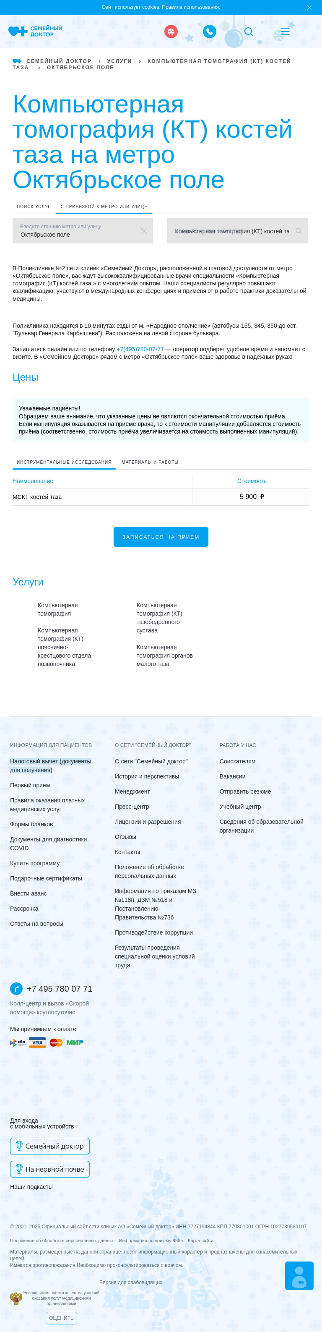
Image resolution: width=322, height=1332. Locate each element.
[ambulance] (171, 31)
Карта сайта (200, 1240)
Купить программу (35, 863)
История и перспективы (147, 776)
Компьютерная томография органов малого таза (165, 655)
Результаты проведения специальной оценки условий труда (155, 956)
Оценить (61, 1318)
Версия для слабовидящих (86, 1282)
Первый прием (30, 785)
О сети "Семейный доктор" (151, 761)
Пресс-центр (132, 806)
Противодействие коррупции (154, 932)
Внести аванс (28, 893)
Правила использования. (191, 7)
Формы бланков (31, 824)
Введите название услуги (194, 230)
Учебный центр (240, 806)
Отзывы (125, 836)
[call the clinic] (210, 31)
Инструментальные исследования (64, 462)
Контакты (127, 852)
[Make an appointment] (299, 1275)
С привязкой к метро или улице (103, 206)
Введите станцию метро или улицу (60, 227)
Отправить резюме (245, 791)
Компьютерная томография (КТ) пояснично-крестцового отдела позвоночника (64, 647)
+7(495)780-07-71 (140, 349)
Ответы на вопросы (36, 923)
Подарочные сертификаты (46, 878)
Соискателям (238, 761)
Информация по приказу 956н (151, 1240)
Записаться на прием (161, 537)
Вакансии (233, 776)
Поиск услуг (34, 206)
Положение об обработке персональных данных (62, 1240)
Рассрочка (24, 908)
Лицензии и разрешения (148, 821)
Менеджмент (132, 791)
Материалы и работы (150, 462)
